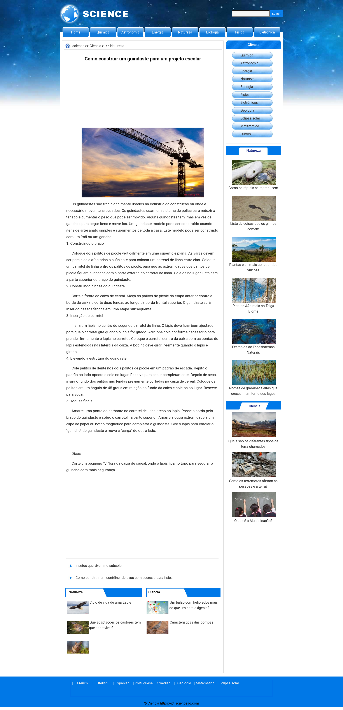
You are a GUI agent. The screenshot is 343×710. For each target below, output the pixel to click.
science (78, 46)
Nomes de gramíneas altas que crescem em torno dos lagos (253, 378)
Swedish (163, 683)
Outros (245, 134)
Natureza (185, 32)
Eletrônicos (249, 102)
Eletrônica (267, 32)
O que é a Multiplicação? (253, 507)
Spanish (123, 683)
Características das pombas (191, 622)
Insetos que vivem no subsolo (98, 566)
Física (239, 32)
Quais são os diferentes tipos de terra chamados (253, 430)
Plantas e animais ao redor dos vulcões (253, 254)
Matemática (249, 126)
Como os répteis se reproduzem (253, 175)
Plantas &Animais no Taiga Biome (253, 295)
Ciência (95, 46)
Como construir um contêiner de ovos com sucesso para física (124, 578)
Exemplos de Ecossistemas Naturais (253, 337)
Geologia (247, 110)
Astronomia (130, 32)
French (82, 683)
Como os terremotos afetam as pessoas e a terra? (253, 470)
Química (103, 32)
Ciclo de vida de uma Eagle (110, 602)
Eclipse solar (250, 118)
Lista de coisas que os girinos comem (253, 213)
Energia (157, 32)
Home (75, 32)
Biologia (212, 32)
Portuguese (143, 683)
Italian (103, 683)
